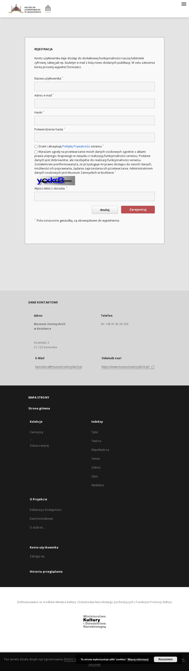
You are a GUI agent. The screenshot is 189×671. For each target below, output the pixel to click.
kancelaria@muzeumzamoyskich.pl (58, 367)
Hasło (39, 112)
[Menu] (183, 3)
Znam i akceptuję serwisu (71, 146)
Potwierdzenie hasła (49, 129)
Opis (94, 476)
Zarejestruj (137, 210)
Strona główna (39, 408)
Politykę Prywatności (76, 146)
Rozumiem (166, 659)
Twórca (96, 441)
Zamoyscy (36, 432)
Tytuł (94, 432)
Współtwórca (100, 450)
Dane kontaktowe (41, 519)
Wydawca (97, 485)
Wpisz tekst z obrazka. (50, 188)
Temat (95, 459)
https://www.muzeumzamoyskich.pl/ (128, 367)
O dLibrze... (37, 527)
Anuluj (104, 210)
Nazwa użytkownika (48, 78)
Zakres (96, 467)
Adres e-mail (44, 95)
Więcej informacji (138, 659)
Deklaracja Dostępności (46, 510)
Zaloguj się (37, 556)
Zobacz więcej (39, 446)
